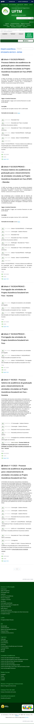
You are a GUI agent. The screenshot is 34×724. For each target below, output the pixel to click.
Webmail (26, 4)
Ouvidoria (25, 26)
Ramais (17, 715)
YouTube (3, 678)
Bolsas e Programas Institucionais (8, 685)
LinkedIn (3, 679)
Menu (25, 41)
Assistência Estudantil (13, 29)
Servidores (3, 601)
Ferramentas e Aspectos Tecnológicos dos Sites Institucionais (14, 612)
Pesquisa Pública (4, 631)
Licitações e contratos (6, 599)
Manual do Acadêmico (21, 34)
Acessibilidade (4, 4)
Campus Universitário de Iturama (8, 692)
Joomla (26, 717)
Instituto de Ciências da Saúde (7, 663)
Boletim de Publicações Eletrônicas (8, 629)
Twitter (2, 676)
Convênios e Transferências (7, 596)
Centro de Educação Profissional (8, 668)
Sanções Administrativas (6, 610)
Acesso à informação (23, 1)
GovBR (3, 1)
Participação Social (5, 592)
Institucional (3, 589)
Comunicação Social (20, 25)
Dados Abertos (4, 608)
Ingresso (7, 23)
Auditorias (3, 594)
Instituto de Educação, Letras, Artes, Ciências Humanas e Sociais (15, 666)
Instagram (3, 674)
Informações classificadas (6, 603)
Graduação (3, 639)
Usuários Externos (5, 627)
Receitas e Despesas (5, 597)
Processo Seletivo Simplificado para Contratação (12, 646)
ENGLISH (32, 22)
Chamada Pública (5, 648)
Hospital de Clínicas (15, 23)
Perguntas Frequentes (6, 606)
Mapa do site (20, 4)
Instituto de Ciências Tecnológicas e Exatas (10, 664)
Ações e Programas (5, 590)
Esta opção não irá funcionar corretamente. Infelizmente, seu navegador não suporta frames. (17, 307)
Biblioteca (12, 25)
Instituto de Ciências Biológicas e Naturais (10, 657)
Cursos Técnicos (4, 642)
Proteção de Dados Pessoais (7, 620)
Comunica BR (12, 1)
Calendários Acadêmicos (4, 34)
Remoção (3, 649)
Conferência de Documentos (7, 633)
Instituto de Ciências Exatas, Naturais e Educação (12, 661)
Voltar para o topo (28, 579)
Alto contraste (12, 4)
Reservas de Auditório (13, 34)
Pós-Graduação (4, 641)
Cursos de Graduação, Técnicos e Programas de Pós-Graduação (29, 35)
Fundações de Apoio (5, 613)
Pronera (2, 651)
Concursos (3, 644)
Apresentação (4, 626)
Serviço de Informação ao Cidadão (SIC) (10, 605)
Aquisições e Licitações (16, 26)
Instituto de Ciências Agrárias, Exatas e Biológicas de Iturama (14, 659)
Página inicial (4, 29)
